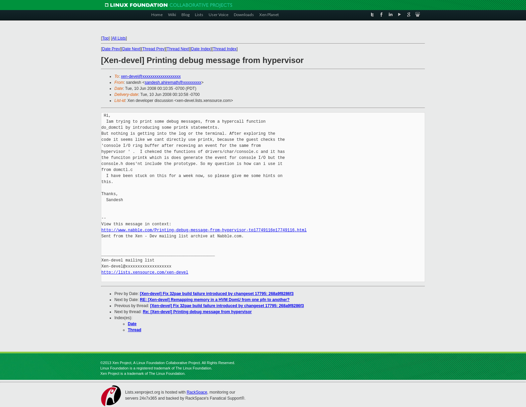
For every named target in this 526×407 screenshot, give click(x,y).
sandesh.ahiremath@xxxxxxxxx (173, 82)
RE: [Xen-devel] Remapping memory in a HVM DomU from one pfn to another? (215, 299)
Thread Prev (153, 49)
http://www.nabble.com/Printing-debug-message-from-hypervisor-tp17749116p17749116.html (204, 230)
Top (105, 38)
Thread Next (178, 49)
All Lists (119, 38)
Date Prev (111, 49)
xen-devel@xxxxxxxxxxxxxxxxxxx (151, 76)
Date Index (201, 49)
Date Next (131, 49)
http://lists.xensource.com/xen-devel (144, 272)
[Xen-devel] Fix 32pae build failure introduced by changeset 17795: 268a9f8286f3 (217, 293)
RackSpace (197, 392)
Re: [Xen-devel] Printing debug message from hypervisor (197, 311)
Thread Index (225, 49)
